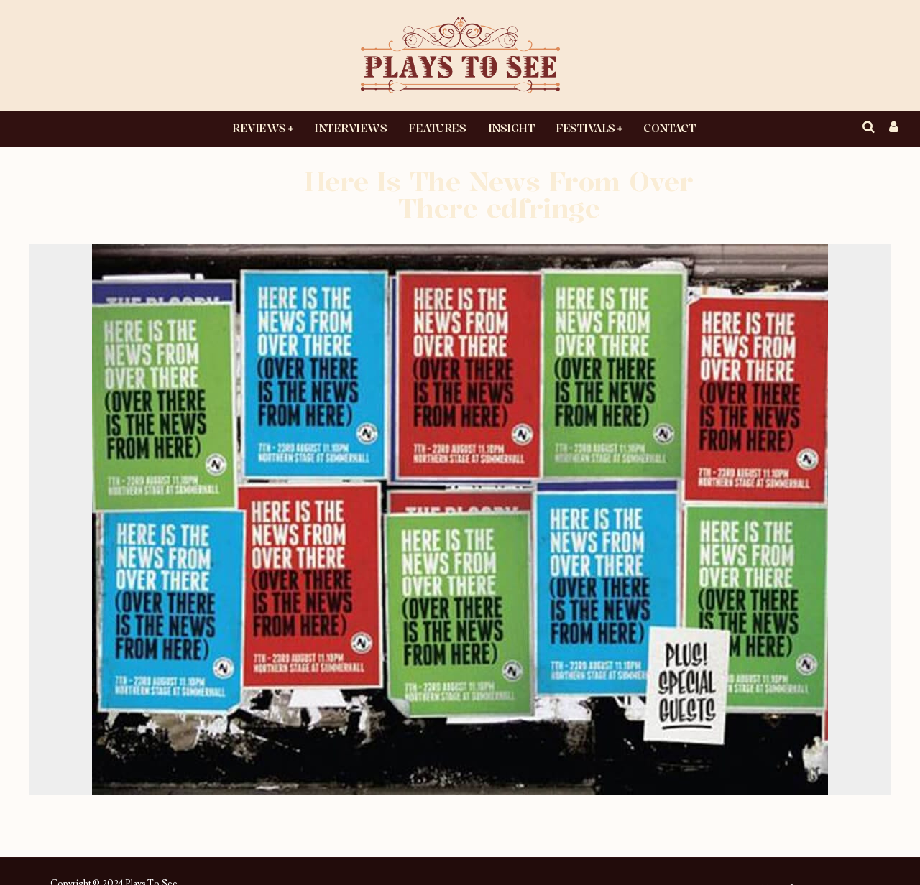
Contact (669, 128)
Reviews (259, 128)
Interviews (350, 128)
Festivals (585, 128)
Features (437, 128)
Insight (511, 128)
